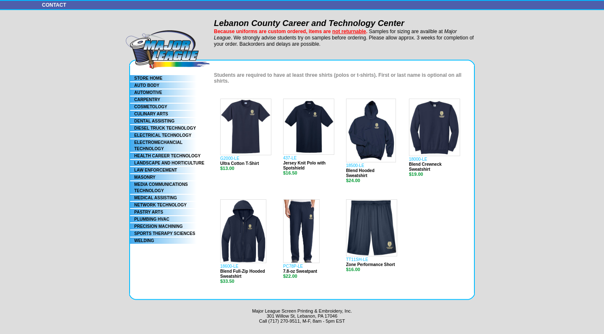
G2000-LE (230, 158)
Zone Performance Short (370, 264)
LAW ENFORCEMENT (155, 170)
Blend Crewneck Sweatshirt (425, 167)
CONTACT (54, 5)
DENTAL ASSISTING (154, 121)
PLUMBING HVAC (151, 219)
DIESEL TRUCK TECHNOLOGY (165, 128)
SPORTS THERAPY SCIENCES (164, 233)
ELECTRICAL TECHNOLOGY (162, 135)
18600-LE (229, 266)
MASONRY (145, 177)
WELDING (144, 240)
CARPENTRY (147, 99)
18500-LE (355, 165)
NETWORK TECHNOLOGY (160, 205)
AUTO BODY (146, 85)
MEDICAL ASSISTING (155, 198)
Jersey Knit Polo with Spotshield (304, 165)
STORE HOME (148, 78)
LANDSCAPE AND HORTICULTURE (169, 163)
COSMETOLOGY (150, 106)
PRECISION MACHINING (158, 226)
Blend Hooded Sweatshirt (360, 173)
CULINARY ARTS (151, 114)
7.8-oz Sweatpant (300, 271)
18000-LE (418, 159)
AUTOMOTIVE (148, 92)
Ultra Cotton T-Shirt (239, 163)
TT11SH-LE (357, 259)
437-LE (290, 158)
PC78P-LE (293, 266)
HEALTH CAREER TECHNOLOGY (167, 156)
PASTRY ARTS (148, 212)
